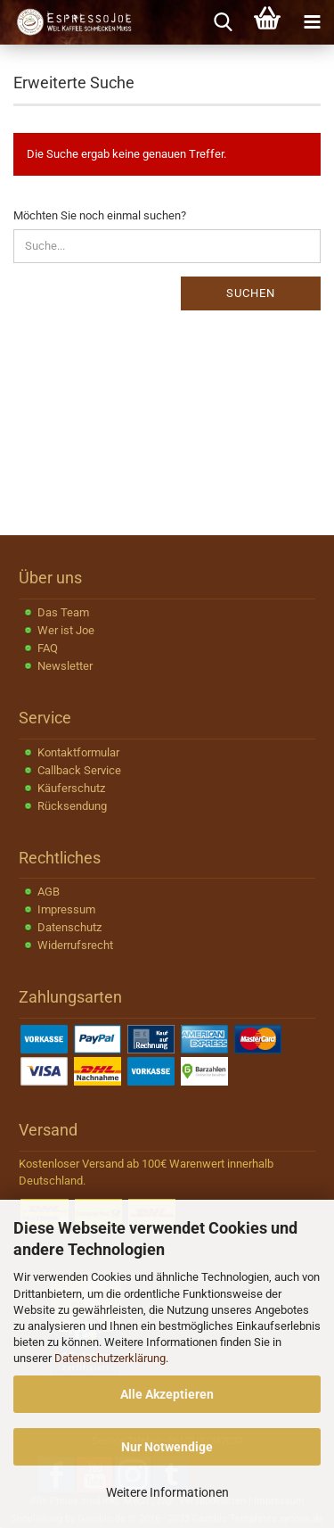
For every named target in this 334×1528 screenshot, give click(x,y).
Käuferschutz (71, 788)
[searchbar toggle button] (222, 22)
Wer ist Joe (65, 630)
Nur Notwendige (167, 1447)
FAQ (47, 648)
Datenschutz (69, 927)
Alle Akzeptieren (167, 1394)
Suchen (250, 293)
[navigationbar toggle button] (311, 22)
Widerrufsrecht (75, 945)
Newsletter (65, 666)
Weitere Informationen (167, 1492)
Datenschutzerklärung (110, 1358)
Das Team (63, 612)
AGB (48, 891)
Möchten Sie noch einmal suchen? (99, 215)
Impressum (66, 909)
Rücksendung (72, 806)
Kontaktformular (78, 752)
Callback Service (79, 770)
